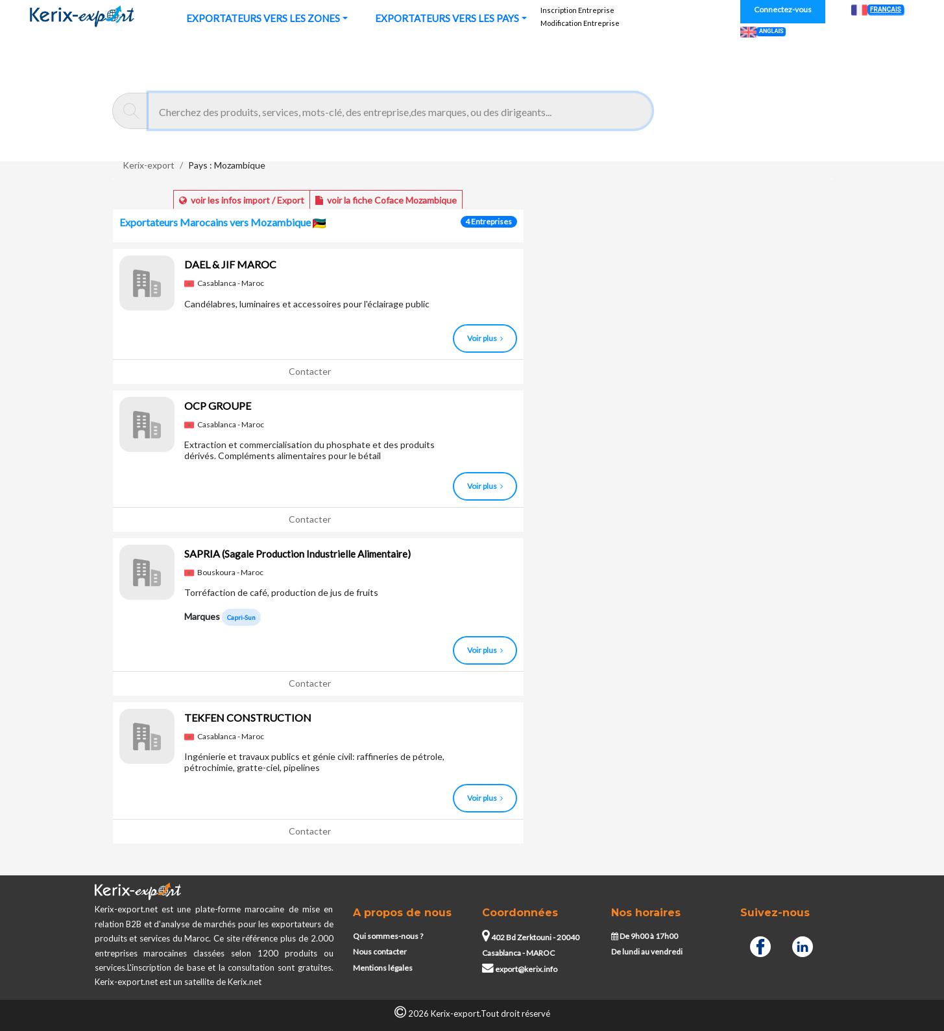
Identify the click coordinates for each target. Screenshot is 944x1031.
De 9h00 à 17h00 (644, 936)
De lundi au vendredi (647, 951)
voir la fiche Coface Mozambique (386, 200)
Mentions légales (383, 968)
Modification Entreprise (580, 23)
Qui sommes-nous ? (388, 936)
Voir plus (485, 338)
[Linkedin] (802, 944)
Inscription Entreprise (577, 10)
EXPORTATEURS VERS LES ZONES (263, 18)
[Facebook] (760, 944)
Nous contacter (380, 951)
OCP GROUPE (217, 405)
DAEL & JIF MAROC (230, 264)
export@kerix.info (519, 969)
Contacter (310, 371)
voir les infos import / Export (241, 200)
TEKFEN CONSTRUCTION (247, 717)
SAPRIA (297, 553)
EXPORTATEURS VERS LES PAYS (447, 18)
